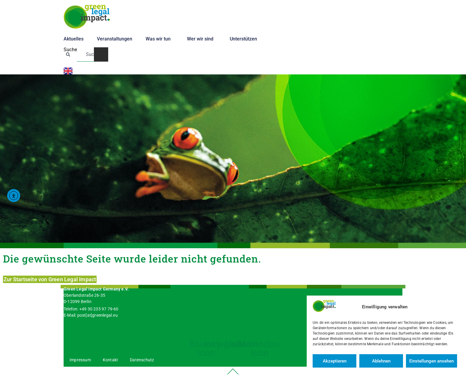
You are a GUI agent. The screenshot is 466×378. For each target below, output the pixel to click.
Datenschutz (142, 359)
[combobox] (85, 54)
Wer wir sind (201, 39)
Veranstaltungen (114, 39)
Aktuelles (74, 39)
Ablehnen (381, 361)
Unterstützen (245, 39)
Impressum (80, 359)
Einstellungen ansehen (431, 361)
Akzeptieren (335, 361)
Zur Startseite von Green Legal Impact (50, 279)
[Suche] (101, 54)
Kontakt (110, 359)
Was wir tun (160, 39)
